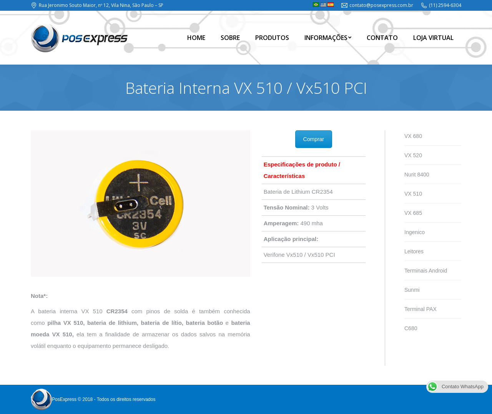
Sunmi (412, 290)
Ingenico (414, 232)
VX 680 (413, 136)
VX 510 (413, 194)
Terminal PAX (420, 309)
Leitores (414, 251)
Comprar (313, 139)
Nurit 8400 (416, 174)
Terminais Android (425, 271)
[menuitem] (196, 38)
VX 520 (413, 155)
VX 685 (413, 213)
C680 (410, 328)
